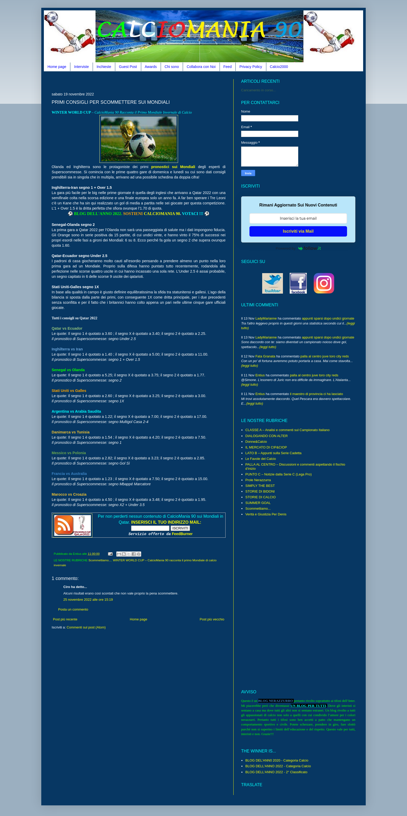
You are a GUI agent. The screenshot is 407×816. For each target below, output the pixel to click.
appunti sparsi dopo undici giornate (328, 318)
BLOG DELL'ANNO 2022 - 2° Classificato (276, 772)
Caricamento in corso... (258, 90)
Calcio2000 (279, 67)
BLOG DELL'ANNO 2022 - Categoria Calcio (278, 766)
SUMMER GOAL (258, 503)
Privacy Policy (250, 67)
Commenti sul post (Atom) (86, 627)
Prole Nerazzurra (258, 480)
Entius (260, 375)
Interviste (81, 67)
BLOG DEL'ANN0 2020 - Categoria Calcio (276, 760)
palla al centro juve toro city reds (324, 356)
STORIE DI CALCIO (260, 497)
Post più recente (65, 619)
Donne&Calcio (256, 442)
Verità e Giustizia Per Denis (265, 514)
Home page (57, 67)
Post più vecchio (212, 619)
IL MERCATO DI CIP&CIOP (266, 447)
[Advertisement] (146, 81)
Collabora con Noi (201, 67)
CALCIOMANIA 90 (162, 213)
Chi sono (172, 67)
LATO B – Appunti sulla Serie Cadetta (273, 453)
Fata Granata (265, 356)
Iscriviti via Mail (298, 231)
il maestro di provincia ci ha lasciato (316, 394)
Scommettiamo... (100, 560)
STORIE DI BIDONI (260, 491)
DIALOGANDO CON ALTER (266, 436)
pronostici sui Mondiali (173, 167)
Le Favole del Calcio (260, 459)
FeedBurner (182, 534)
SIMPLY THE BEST (260, 486)
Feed (227, 67)
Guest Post (128, 67)
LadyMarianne (266, 318)
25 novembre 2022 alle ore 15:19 (88, 599)
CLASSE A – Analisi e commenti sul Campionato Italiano (287, 430)
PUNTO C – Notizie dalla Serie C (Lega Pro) (278, 474)
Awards (151, 67)
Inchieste (104, 67)
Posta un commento (73, 609)
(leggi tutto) (267, 347)
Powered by (298, 248)
